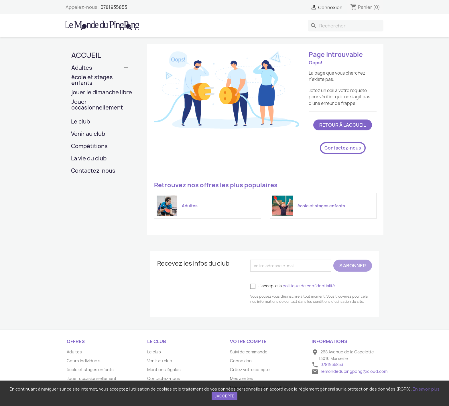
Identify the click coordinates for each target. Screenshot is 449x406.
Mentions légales (164, 369)
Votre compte (248, 341)
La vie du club (89, 159)
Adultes (81, 68)
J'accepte (224, 396)
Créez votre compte (250, 369)
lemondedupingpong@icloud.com (354, 371)
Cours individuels (84, 360)
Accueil (86, 55)
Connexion (241, 360)
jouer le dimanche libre (101, 92)
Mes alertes (241, 378)
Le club (80, 122)
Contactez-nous (93, 171)
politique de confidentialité (309, 285)
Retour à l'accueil (342, 125)
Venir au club (88, 134)
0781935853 (114, 7)
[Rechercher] (345, 25)
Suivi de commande (248, 352)
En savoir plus (426, 389)
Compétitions (89, 146)
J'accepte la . (293, 286)
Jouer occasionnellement (97, 105)
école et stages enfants (92, 80)
